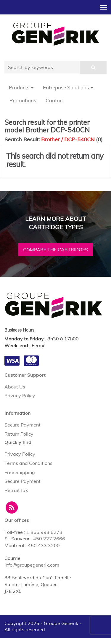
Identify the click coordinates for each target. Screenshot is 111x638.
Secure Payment (22, 425)
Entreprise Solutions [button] (68, 87)
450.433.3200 (44, 545)
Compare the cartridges (55, 249)
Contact (55, 100)
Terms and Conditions (28, 463)
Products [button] (21, 87)
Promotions (22, 100)
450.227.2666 (49, 539)
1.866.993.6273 (44, 532)
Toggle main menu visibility (104, 6)
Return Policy (18, 434)
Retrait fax (16, 490)
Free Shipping (19, 472)
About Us (14, 387)
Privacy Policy (19, 395)
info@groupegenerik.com (31, 565)
